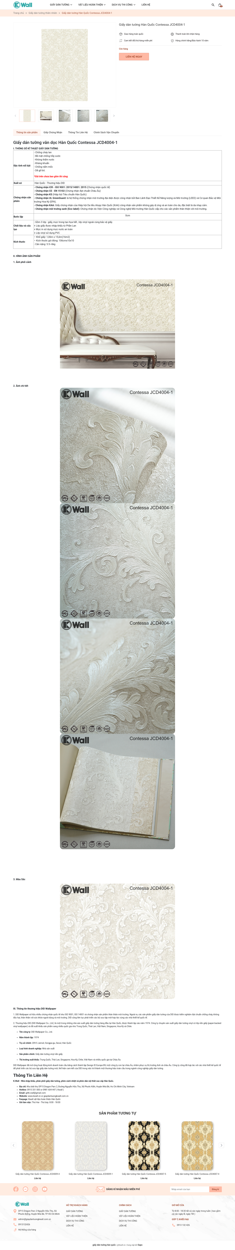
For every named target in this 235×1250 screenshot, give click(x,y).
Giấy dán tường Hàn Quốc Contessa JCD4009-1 (91, 1174)
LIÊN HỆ (145, 4)
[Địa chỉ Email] (196, 1189)
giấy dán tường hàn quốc (104, 1245)
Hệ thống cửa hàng (27, 1230)
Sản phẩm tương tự (117, 1113)
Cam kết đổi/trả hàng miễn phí (138, 40)
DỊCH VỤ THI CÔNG (122, 5)
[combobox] (128, 240)
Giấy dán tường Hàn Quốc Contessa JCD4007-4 (197, 1174)
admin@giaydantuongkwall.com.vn (34, 1219)
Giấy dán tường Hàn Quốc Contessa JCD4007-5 (144, 1174)
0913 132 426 (183, 1225)
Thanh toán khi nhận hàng (188, 34)
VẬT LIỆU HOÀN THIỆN (90, 5)
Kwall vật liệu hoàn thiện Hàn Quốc (44, 1099)
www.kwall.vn (34, 1096)
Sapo (140, 1245)
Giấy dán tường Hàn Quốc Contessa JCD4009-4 (38, 1174)
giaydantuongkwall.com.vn (56, 1096)
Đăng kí (215, 1189)
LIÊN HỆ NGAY (134, 56)
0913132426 (24, 1224)
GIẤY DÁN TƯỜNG (59, 5)
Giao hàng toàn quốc (133, 34)
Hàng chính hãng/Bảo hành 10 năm (192, 40)
